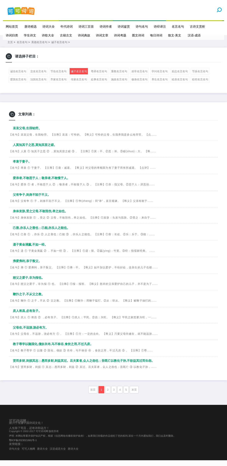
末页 (134, 395)
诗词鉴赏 (124, 26)
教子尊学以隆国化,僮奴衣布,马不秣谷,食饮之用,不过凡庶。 (53, 349)
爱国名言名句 (18, 85)
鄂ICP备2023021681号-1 (23, 446)
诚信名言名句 (18, 77)
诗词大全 (49, 26)
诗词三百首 (86, 26)
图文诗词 (138, 35)
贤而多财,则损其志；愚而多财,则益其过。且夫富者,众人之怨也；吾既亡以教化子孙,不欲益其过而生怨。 (83, 366)
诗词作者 (106, 26)
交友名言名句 (38, 77)
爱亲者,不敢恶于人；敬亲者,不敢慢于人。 (41, 183)
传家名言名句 (79, 85)
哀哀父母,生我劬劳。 (27, 134)
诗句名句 (142, 26)
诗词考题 (120, 35)
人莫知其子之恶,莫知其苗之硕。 (35, 150)
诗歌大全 (48, 35)
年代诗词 (67, 26)
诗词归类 (12, 35)
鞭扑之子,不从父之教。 (28, 300)
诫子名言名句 (59, 47)
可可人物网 (28, 454)
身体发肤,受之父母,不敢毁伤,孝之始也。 (40, 217)
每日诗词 (156, 35)
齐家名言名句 (58, 85)
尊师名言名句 (99, 77)
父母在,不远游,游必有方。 (30, 333)
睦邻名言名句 (200, 85)
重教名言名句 (119, 77)
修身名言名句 (139, 85)
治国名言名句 (38, 85)
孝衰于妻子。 (22, 167)
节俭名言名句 (58, 77)
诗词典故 (84, 35)
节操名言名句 (200, 77)
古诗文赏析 (197, 26)
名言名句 (178, 26)
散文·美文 (174, 35)
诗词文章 (102, 35)
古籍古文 (66, 35)
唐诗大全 (42, 454)
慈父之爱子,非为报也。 (28, 283)
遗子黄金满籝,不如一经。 (30, 250)
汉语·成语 (194, 35)
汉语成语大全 (58, 454)
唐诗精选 (31, 26)
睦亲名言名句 (180, 85)
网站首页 (12, 26)
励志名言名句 (180, 77)
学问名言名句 (160, 77)
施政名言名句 (119, 85)
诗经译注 (160, 26)
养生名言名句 (160, 85)
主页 (10, 47)
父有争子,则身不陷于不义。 (31, 200)
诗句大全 (14, 454)
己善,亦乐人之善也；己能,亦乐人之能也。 (41, 233)
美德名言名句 (39, 47)
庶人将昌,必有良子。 (27, 316)
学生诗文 (30, 35)
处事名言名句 (99, 85)
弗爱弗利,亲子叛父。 (27, 266)
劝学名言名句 (139, 77)
